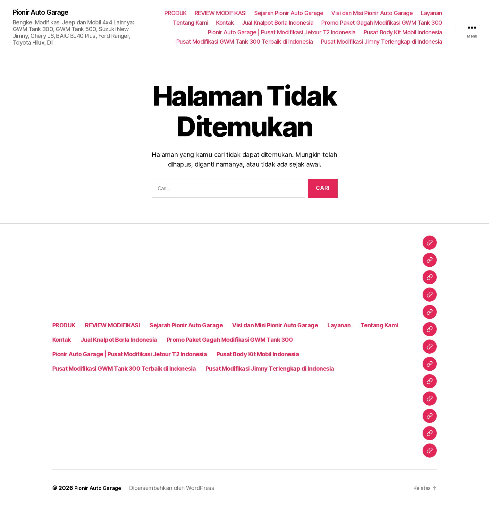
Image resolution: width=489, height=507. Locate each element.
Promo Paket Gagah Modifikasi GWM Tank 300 (381, 23)
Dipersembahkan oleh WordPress (177, 489)
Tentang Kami (190, 23)
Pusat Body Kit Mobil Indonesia (403, 32)
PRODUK (175, 13)
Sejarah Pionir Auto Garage (288, 13)
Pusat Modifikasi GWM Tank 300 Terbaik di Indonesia (244, 42)
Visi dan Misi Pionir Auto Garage (372, 13)
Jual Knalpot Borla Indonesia (277, 23)
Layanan (431, 13)
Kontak (225, 23)
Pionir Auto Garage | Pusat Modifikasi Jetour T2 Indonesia (282, 32)
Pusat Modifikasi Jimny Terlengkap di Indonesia (381, 42)
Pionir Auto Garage (45, 13)
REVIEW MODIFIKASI (221, 13)
